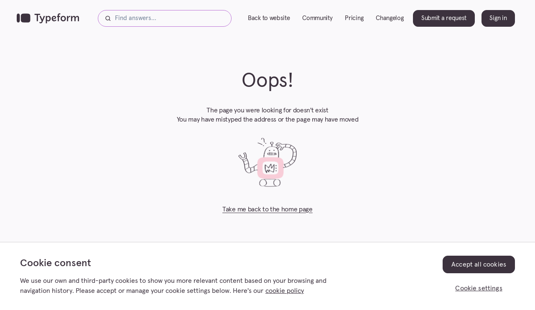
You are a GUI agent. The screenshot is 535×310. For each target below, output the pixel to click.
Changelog (389, 18)
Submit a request (443, 18)
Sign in (498, 18)
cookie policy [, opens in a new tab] (284, 290)
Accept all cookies (478, 264)
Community (317, 18)
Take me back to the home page (267, 209)
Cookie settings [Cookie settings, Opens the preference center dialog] (478, 288)
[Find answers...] (165, 18)
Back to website (269, 18)
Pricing (354, 18)
